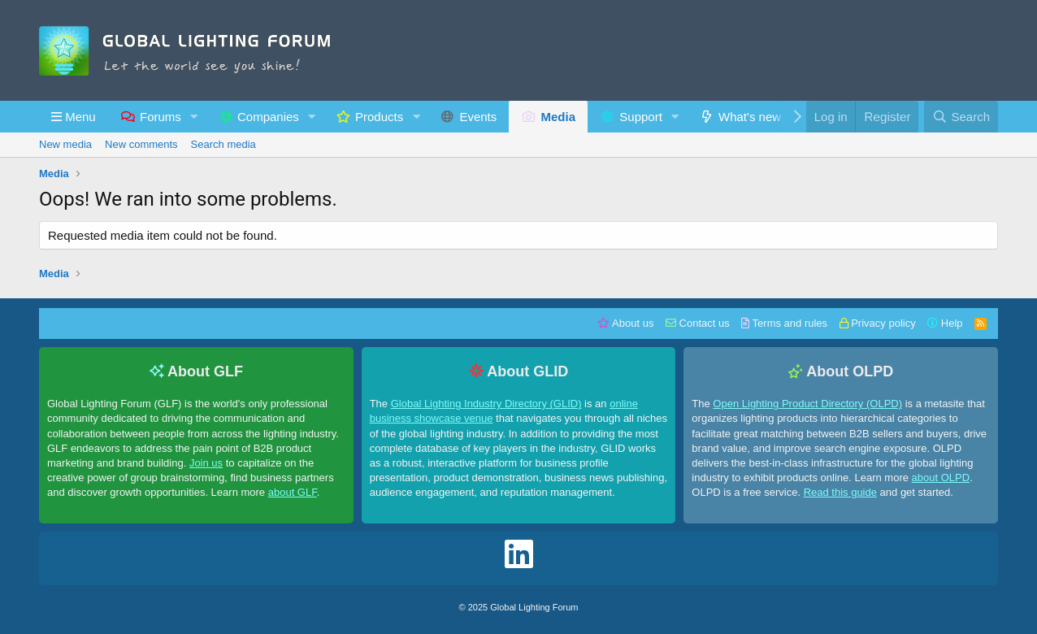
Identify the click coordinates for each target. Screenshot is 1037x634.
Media (558, 117)
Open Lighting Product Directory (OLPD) (807, 403)
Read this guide (840, 492)
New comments (141, 144)
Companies (268, 117)
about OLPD (941, 477)
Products (379, 117)
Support (640, 117)
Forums (160, 117)
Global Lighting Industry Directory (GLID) (486, 403)
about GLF (292, 492)
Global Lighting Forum (534, 607)
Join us (206, 463)
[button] (73, 116)
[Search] (961, 116)
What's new (749, 117)
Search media (223, 144)
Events (478, 117)
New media (65, 144)
